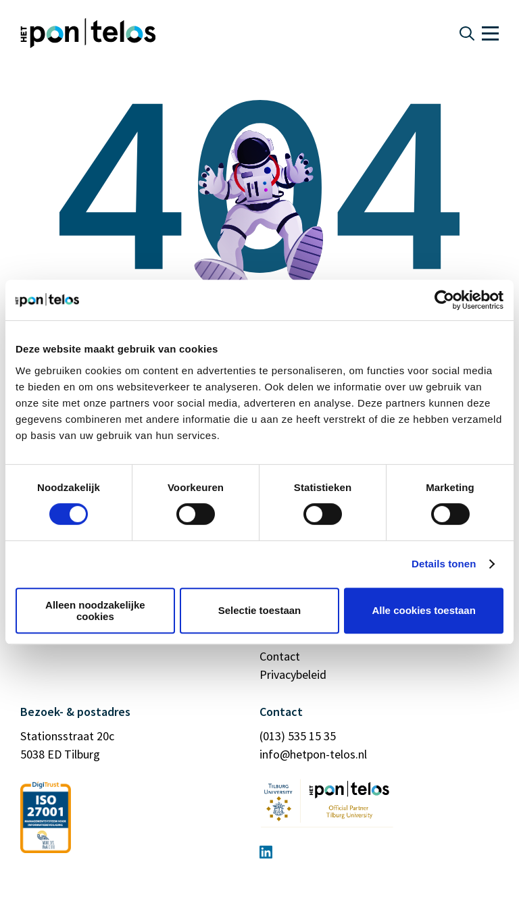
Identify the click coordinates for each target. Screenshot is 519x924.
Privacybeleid (293, 674)
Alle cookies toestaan (423, 610)
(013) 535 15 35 (298, 736)
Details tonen (444, 563)
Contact (280, 656)
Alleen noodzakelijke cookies (95, 610)
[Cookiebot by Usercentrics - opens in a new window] (444, 300)
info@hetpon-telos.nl (313, 754)
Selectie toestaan (259, 610)
